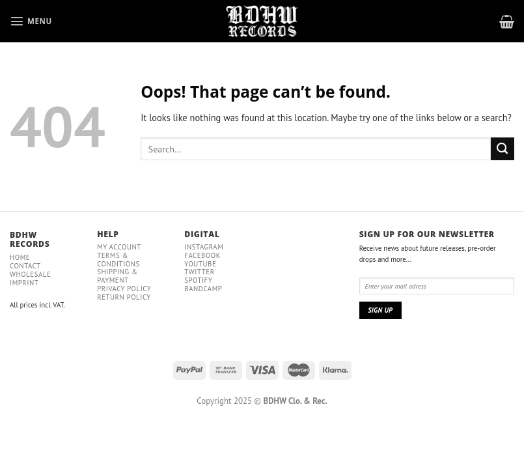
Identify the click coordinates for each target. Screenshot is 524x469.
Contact (25, 265)
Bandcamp (203, 288)
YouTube (200, 263)
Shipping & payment (117, 276)
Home (20, 257)
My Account (119, 246)
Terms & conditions (118, 259)
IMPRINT (24, 282)
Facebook (202, 255)
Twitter (199, 271)
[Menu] (31, 21)
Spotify (198, 280)
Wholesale (30, 274)
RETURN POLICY (124, 297)
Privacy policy (124, 288)
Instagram (203, 246)
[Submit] (502, 149)
